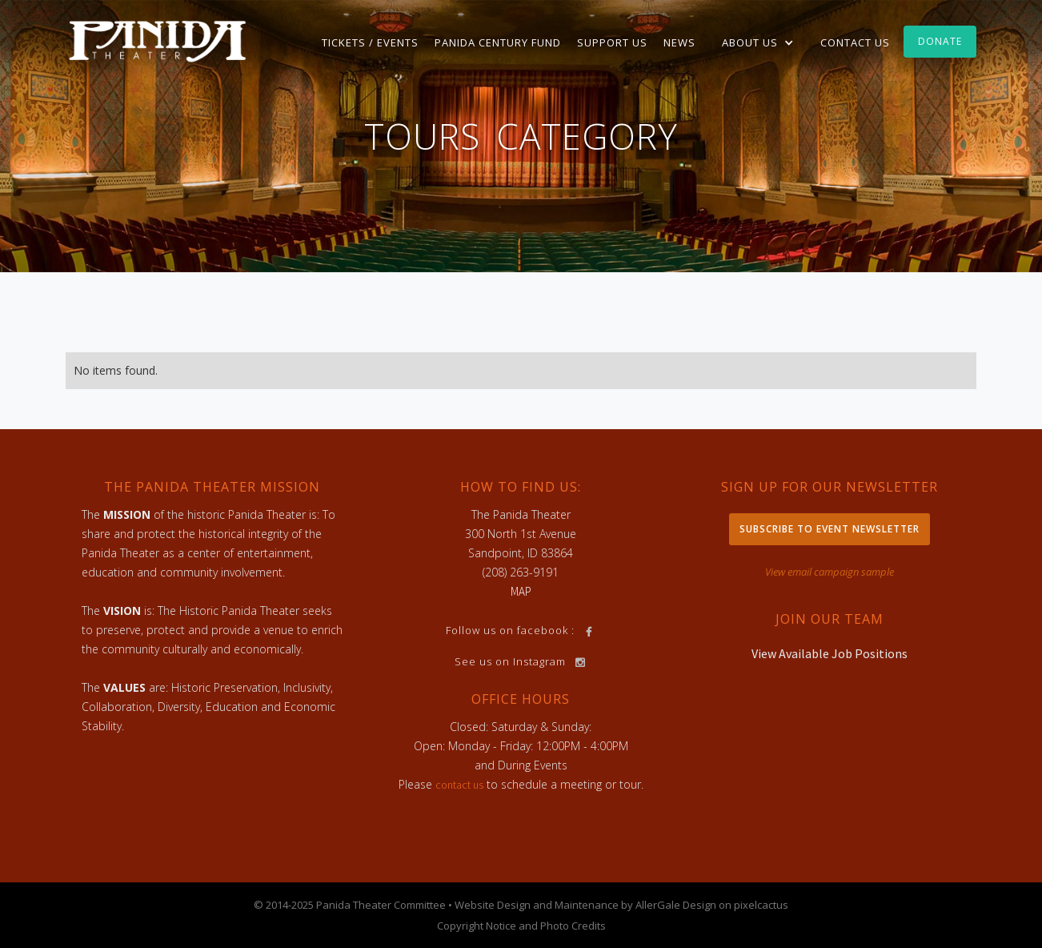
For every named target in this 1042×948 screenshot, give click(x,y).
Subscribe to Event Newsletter (829, 529)
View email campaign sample (829, 571)
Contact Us (855, 42)
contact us (459, 784)
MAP (521, 591)
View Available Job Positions (829, 653)
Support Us (612, 42)
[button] (758, 42)
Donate (940, 41)
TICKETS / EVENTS (370, 42)
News (679, 42)
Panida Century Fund (498, 42)
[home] (158, 40)
